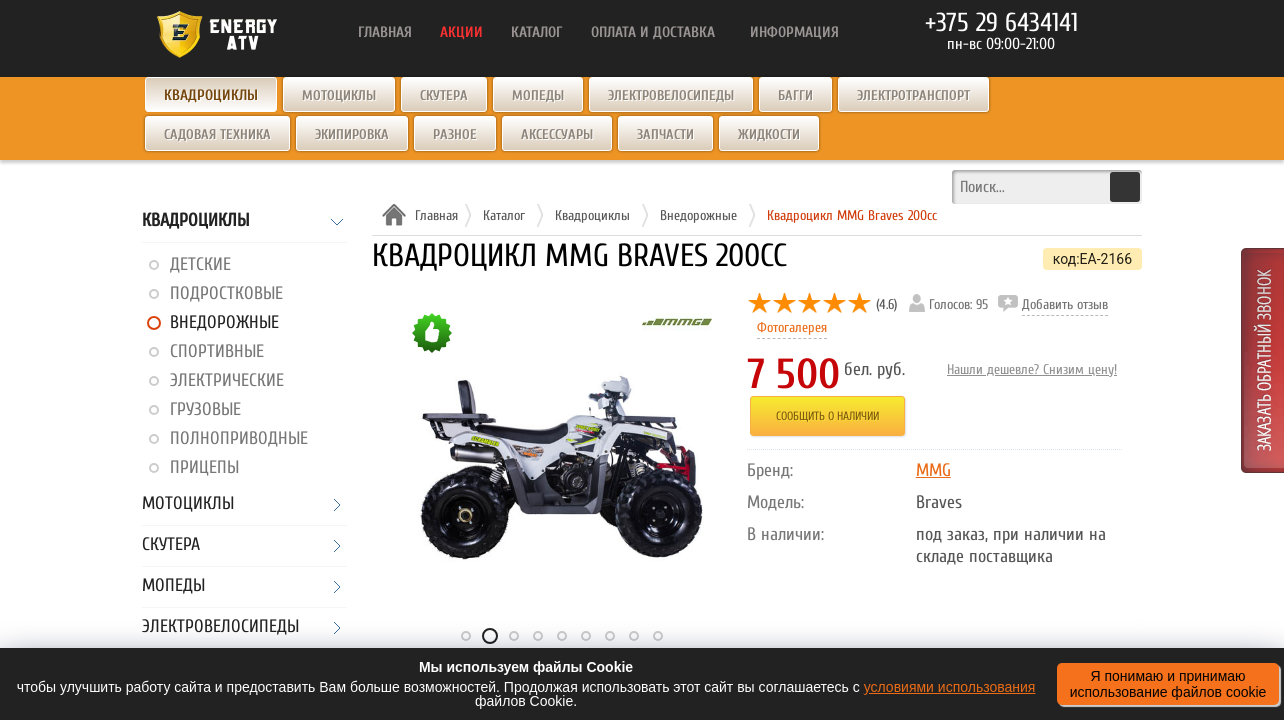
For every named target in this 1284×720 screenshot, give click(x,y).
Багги (795, 95)
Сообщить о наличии (827, 416)
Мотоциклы (339, 95)
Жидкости (769, 134)
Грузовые (205, 409)
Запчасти (665, 134)
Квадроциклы (195, 221)
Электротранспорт (913, 95)
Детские (200, 264)
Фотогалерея (792, 327)
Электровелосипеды (671, 95)
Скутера (444, 95)
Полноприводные (239, 438)
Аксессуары (557, 134)
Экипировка (352, 134)
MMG (933, 470)
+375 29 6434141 (1001, 23)
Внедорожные (224, 322)
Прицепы (204, 467)
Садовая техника (217, 134)
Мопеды (538, 95)
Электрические (227, 380)
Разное (455, 134)
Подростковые (226, 293)
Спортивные (217, 351)
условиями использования (950, 687)
